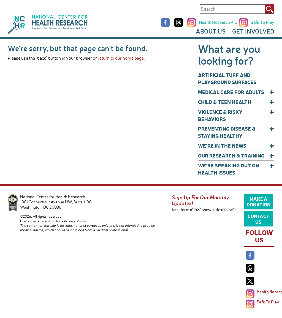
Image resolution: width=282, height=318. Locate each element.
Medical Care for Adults (236, 92)
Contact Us (258, 219)
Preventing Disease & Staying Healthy (236, 132)
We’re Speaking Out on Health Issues (236, 169)
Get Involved (253, 31)
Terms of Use (50, 221)
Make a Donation (258, 201)
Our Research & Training (236, 155)
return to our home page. (121, 58)
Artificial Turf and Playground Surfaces (227, 78)
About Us (211, 31)
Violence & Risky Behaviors (236, 115)
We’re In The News (236, 145)
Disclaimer (28, 221)
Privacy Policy (75, 221)
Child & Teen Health (236, 102)
